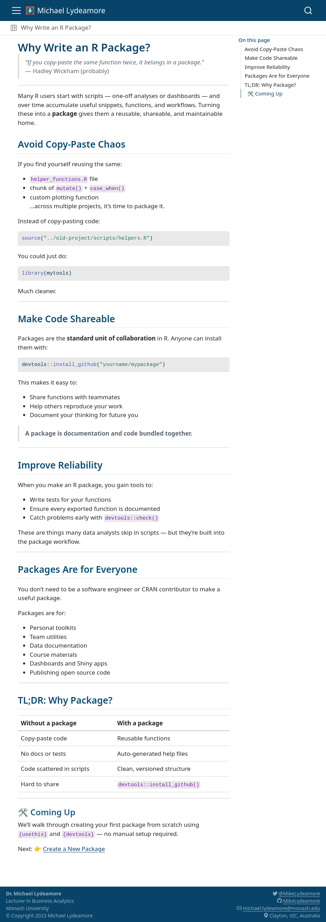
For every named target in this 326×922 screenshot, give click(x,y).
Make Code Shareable (270, 57)
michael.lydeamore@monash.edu (281, 908)
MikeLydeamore (301, 901)
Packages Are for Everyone (276, 75)
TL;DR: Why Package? (270, 84)
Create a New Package (74, 849)
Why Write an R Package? (56, 27)
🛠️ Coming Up (265, 93)
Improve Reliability (267, 66)
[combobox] (309, 10)
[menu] (16, 10)
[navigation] (207, 28)
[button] (14, 28)
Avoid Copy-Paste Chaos (273, 48)
